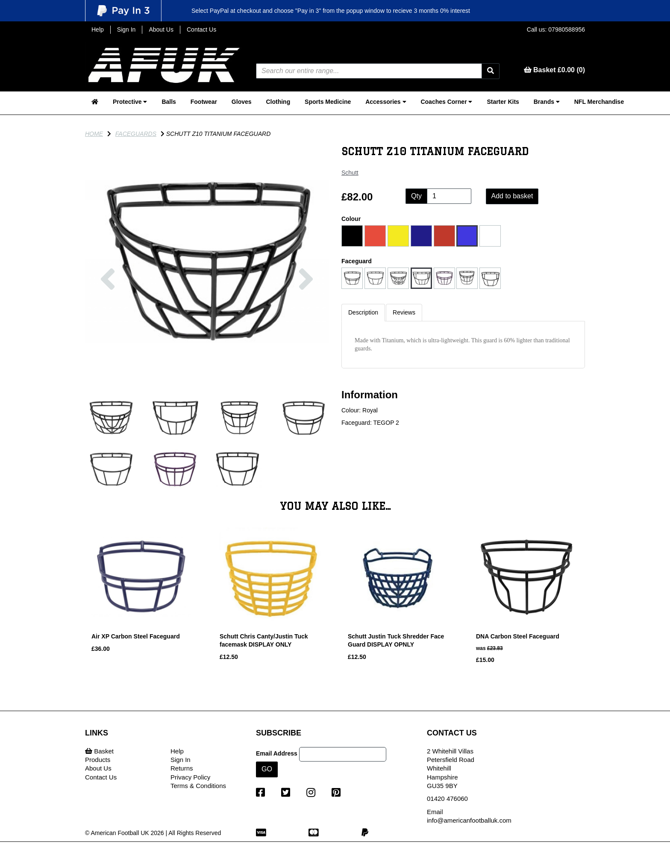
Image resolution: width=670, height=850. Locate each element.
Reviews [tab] (404, 312)
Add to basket (512, 196)
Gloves (242, 101)
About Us (161, 29)
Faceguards (135, 133)
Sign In (126, 29)
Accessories (385, 101)
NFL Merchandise (599, 101)
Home (94, 133)
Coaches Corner (446, 101)
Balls (169, 101)
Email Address (276, 753)
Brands (547, 101)
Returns (181, 768)
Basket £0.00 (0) (554, 70)
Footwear (204, 101)
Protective (130, 101)
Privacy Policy (190, 777)
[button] (107, 323)
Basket (99, 751)
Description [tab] (363, 312)
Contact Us (201, 29)
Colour (351, 218)
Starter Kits (503, 101)
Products (97, 759)
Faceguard (356, 261)
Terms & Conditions (198, 785)
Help (97, 29)
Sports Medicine (328, 101)
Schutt (350, 172)
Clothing (278, 101)
